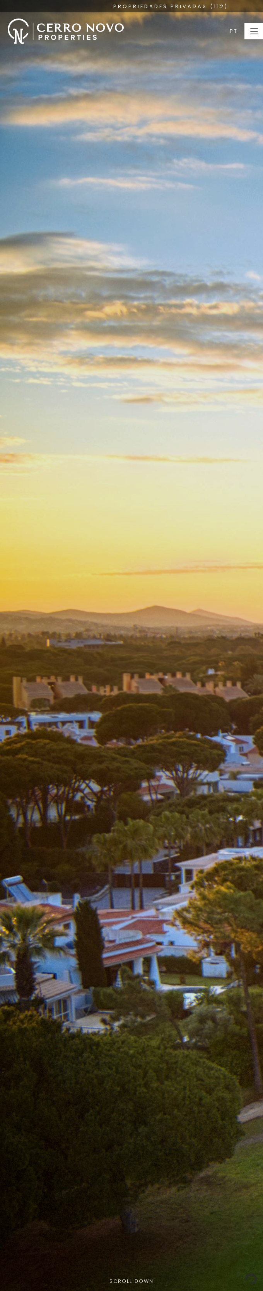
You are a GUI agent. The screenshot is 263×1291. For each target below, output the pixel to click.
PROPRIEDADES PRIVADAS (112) (170, 6)
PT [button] (234, 31)
